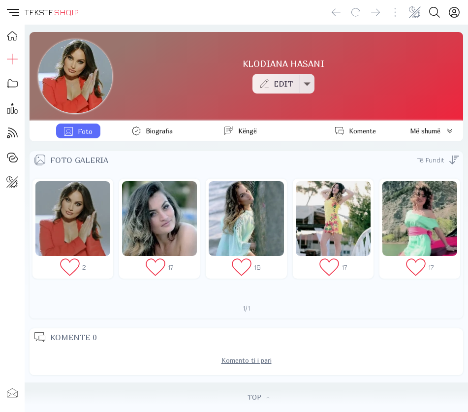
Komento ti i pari (246, 360)
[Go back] (336, 12)
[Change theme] (415, 12)
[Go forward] (375, 12)
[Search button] (434, 12)
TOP (259, 397)
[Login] (454, 12)
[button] (12, 12)
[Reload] (356, 12)
